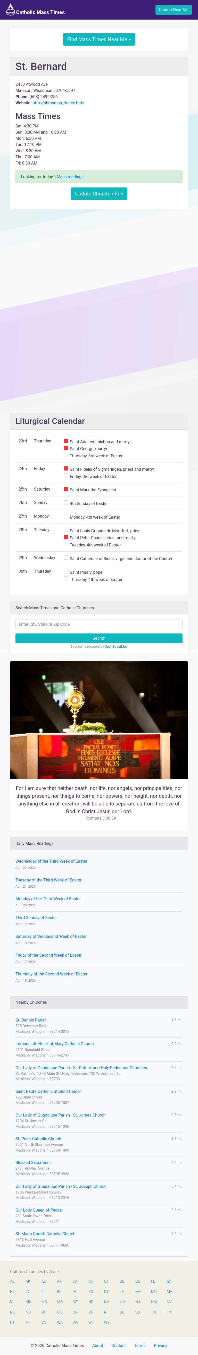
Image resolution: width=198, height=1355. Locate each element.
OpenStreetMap (116, 646)
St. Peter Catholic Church (38, 1138)
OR (75, 1312)
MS (44, 1302)
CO (90, 1281)
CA (75, 1281)
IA (74, 1292)
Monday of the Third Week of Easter (48, 898)
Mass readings (70, 176)
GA (169, 1281)
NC (12, 1312)
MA (169, 1292)
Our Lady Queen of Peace (38, 1210)
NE (90, 1302)
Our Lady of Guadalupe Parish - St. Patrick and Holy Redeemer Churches (81, 1067)
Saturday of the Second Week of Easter (51, 936)
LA (122, 1292)
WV (75, 1322)
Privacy (160, 1345)
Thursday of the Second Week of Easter (51, 974)
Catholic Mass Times (35, 9)
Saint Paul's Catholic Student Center (48, 1091)
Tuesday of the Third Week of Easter (48, 880)
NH (122, 1302)
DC (137, 1281)
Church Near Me (173, 9)
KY (106, 1292)
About (97, 1345)
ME (138, 1292)
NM (153, 1302)
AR (59, 1281)
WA (59, 1322)
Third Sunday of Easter (36, 917)
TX (169, 1312)
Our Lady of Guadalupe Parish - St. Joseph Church (60, 1186)
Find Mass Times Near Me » (99, 39)
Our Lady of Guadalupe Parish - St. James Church (60, 1115)
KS (90, 1292)
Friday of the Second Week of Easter (48, 955)
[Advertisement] (99, 252)
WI (90, 1322)
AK (28, 1281)
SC (122, 1312)
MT (75, 1302)
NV (106, 1302)
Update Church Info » (99, 194)
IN (59, 1292)
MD (153, 1292)
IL (43, 1292)
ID (27, 1292)
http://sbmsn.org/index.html (58, 102)
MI (12, 1302)
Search (99, 638)
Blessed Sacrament (33, 1162)
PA (90, 1312)
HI (12, 1292)
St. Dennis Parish (31, 1020)
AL (12, 1281)
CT (106, 1281)
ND (28, 1312)
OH (44, 1312)
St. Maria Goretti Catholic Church (45, 1233)
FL (153, 1281)
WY (106, 1322)
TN (153, 1312)
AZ (44, 1281)
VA (44, 1322)
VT (28, 1322)
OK (59, 1312)
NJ (137, 1302)
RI (106, 1312)
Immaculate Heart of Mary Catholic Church (54, 1043)
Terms (140, 1345)
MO (59, 1302)
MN (28, 1302)
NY (169, 1302)
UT (12, 1322)
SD (137, 1312)
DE (122, 1281)
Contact (118, 1345)
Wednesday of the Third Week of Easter (51, 861)
